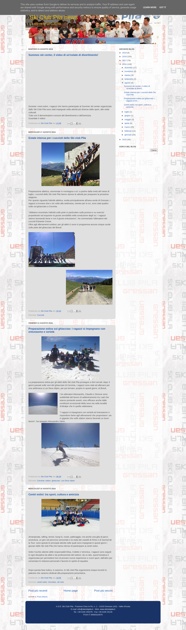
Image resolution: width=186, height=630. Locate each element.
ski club (60, 582)
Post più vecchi (103, 590)
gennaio (128, 135)
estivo (48, 481)
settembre (129, 79)
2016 (124, 64)
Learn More (150, 7)
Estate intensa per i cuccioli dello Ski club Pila (57, 138)
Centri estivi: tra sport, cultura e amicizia (53, 494)
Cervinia (40, 481)
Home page (71, 590)
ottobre (128, 75)
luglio (127, 112)
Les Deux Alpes (68, 481)
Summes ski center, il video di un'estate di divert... (137, 87)
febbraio (128, 131)
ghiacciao (56, 481)
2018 (124, 56)
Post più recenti (37, 590)
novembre (129, 71)
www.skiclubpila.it (107, 609)
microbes (52, 582)
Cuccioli (40, 315)
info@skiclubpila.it (85, 609)
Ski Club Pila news (54, 17)
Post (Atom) (42, 597)
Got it (162, 7)
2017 (124, 60)
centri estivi (42, 582)
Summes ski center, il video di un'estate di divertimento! (63, 55)
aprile (127, 123)
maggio (128, 119)
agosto (128, 83)
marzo (127, 127)
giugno (128, 115)
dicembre (129, 67)
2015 (124, 139)
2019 (124, 53)
